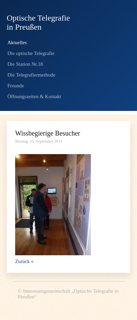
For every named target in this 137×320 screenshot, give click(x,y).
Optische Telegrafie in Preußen (38, 22)
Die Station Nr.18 (25, 64)
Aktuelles (17, 42)
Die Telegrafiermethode (31, 75)
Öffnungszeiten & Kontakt (34, 96)
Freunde (15, 85)
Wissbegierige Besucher (47, 133)
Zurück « (24, 261)
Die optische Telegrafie (30, 53)
